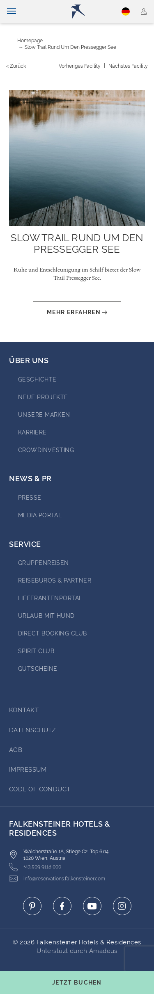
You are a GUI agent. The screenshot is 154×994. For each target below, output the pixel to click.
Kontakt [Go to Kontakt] (24, 710)
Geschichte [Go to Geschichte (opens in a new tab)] (37, 379)
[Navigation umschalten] (11, 11)
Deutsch (126, 11)
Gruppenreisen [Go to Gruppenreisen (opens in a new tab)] (43, 563)
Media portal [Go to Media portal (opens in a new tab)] (40, 515)
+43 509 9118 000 (35, 867)
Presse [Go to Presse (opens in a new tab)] (29, 497)
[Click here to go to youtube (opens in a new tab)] (92, 906)
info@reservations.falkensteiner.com (57, 878)
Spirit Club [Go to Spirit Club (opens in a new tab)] (36, 651)
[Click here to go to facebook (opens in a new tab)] (62, 906)
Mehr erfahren (77, 312)
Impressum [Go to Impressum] (27, 769)
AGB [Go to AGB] (15, 750)
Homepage (30, 40)
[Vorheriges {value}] (80, 66)
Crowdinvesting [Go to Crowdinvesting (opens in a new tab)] (46, 450)
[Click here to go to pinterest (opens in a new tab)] (32, 906)
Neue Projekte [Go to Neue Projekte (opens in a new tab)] (43, 397)
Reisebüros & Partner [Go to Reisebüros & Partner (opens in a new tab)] (54, 580)
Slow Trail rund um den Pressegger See (70, 47)
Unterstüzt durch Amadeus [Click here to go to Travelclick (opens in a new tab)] (77, 951)
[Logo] (80, 11)
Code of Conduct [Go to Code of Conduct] (40, 789)
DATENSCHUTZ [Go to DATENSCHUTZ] (32, 730)
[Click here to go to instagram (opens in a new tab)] (122, 906)
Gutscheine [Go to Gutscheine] (37, 668)
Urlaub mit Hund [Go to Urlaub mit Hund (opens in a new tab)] (46, 615)
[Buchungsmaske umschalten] (77, 982)
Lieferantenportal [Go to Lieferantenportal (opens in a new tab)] (50, 598)
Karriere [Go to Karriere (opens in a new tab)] (32, 432)
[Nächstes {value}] (128, 66)
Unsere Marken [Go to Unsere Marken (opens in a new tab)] (44, 414)
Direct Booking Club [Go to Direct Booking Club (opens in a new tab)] (52, 633)
